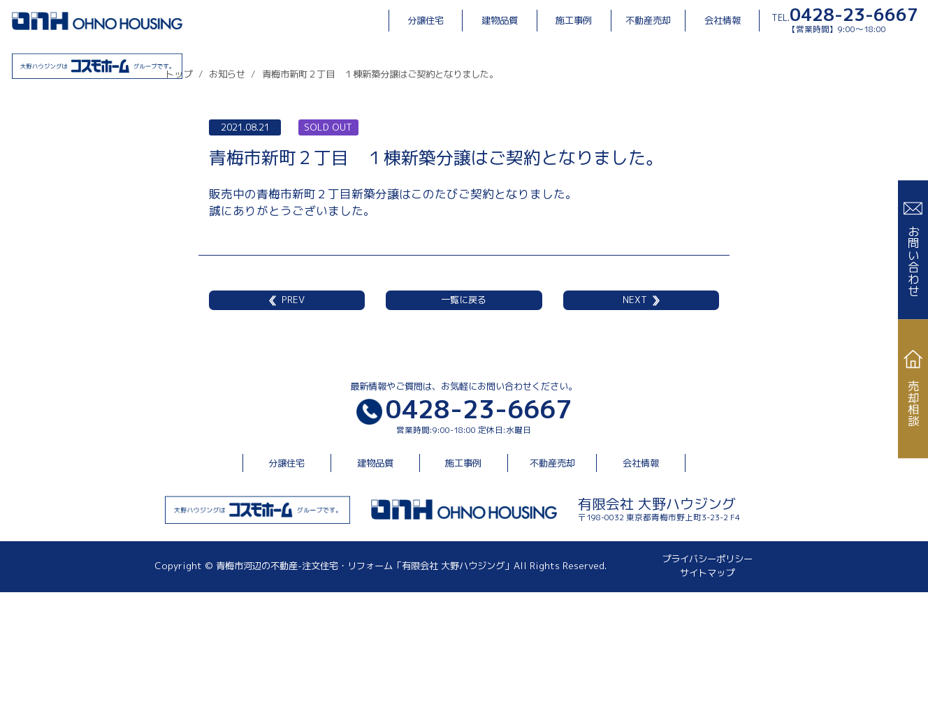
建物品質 (499, 20)
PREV (287, 427)
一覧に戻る (463, 427)
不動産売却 (648, 20)
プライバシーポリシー (707, 686)
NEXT (641, 427)
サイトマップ (707, 700)
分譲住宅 (425, 20)
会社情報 (722, 20)
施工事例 (574, 20)
